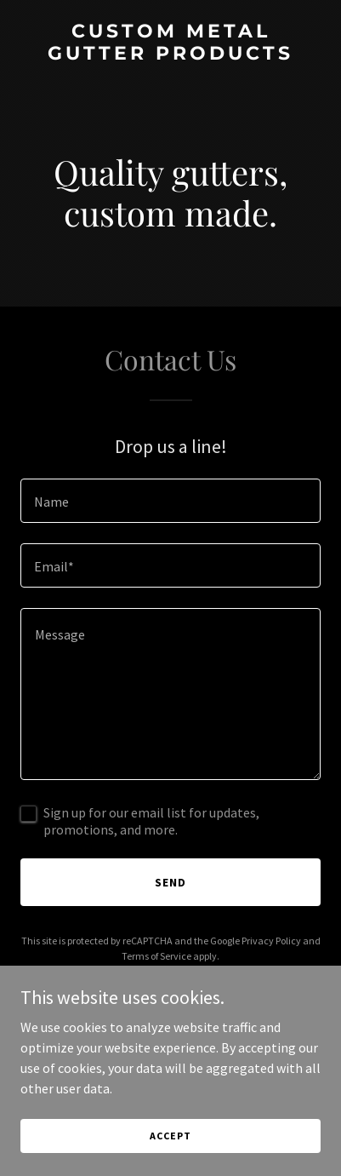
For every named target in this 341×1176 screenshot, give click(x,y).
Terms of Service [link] (156, 955)
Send (170, 882)
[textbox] (170, 501)
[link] (170, 54)
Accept (170, 1135)
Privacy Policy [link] (271, 940)
